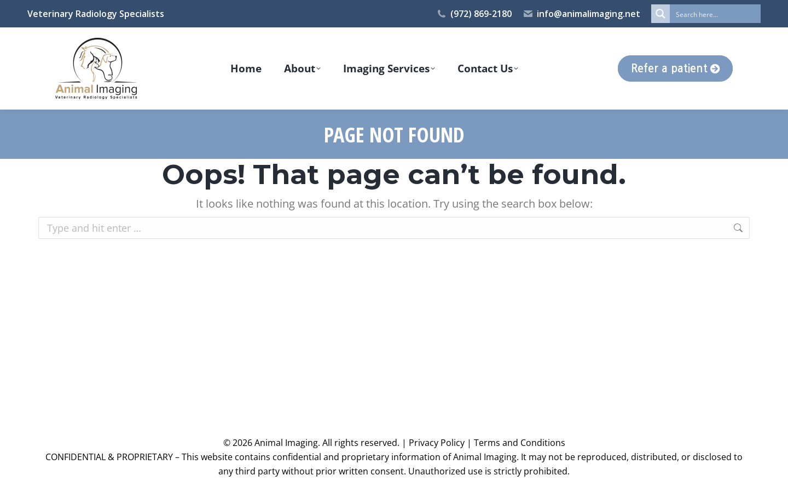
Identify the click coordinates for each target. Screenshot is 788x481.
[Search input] (716, 14)
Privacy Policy (437, 443)
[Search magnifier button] (660, 13)
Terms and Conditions (519, 443)
